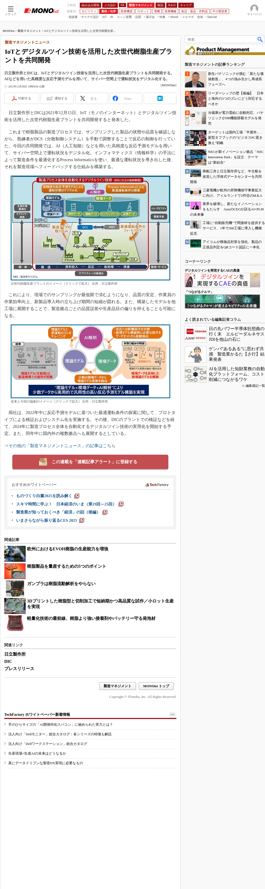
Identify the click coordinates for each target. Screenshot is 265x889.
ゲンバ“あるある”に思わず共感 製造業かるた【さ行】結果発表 (236, 354)
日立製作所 (15, 654)
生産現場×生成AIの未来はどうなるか (37, 753)
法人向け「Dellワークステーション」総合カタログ (47, 744)
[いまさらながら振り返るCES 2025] (50, 520)
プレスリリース (19, 668)
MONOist (8, 30)
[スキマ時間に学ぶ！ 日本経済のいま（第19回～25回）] (69, 504)
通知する (61, 98)
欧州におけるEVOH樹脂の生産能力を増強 (67, 549)
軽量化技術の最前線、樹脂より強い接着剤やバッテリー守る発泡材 (91, 618)
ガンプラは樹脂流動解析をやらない (61, 583)
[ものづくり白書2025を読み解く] (47, 496)
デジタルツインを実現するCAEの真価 (212, 270)
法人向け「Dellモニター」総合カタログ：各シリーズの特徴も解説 (60, 734)
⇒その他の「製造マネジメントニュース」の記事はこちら (60, 445)
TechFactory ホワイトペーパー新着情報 (37, 715)
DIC (8, 661)
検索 (260, 39)
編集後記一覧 (255, 386)
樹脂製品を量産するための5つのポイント (66, 566)
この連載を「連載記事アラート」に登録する (94, 461)
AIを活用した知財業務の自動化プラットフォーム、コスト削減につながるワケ (237, 374)
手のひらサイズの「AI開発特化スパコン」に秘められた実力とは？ (60, 724)
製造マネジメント (29, 30)
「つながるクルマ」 (199, 292)
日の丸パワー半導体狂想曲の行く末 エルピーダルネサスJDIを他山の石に (236, 334)
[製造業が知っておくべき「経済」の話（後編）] (61, 512)
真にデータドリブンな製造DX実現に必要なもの (45, 763)
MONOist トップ (156, 686)
